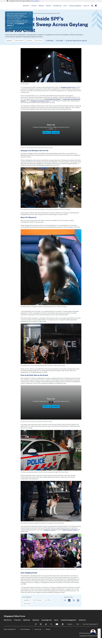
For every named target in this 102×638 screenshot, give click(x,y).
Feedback (69, 624)
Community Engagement (75, 5)
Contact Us (86, 5)
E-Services (34, 5)
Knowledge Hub (57, 5)
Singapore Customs (50, 530)
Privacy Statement (25, 629)
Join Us (65, 5)
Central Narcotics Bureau (53, 99)
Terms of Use (37, 629)
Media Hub (41, 5)
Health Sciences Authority (70, 530)
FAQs (77, 624)
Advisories (48, 5)
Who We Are (26, 5)
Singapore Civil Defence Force (40, 101)
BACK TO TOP (99, 633)
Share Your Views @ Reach (90, 624)
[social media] (35, 624)
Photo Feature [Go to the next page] (39, 40)
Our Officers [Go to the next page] (29, 40)
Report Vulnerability (9, 629)
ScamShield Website (52, 15)
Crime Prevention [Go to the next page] (19, 40)
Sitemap (48, 629)
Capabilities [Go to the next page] (9, 40)
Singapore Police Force (68, 87)
